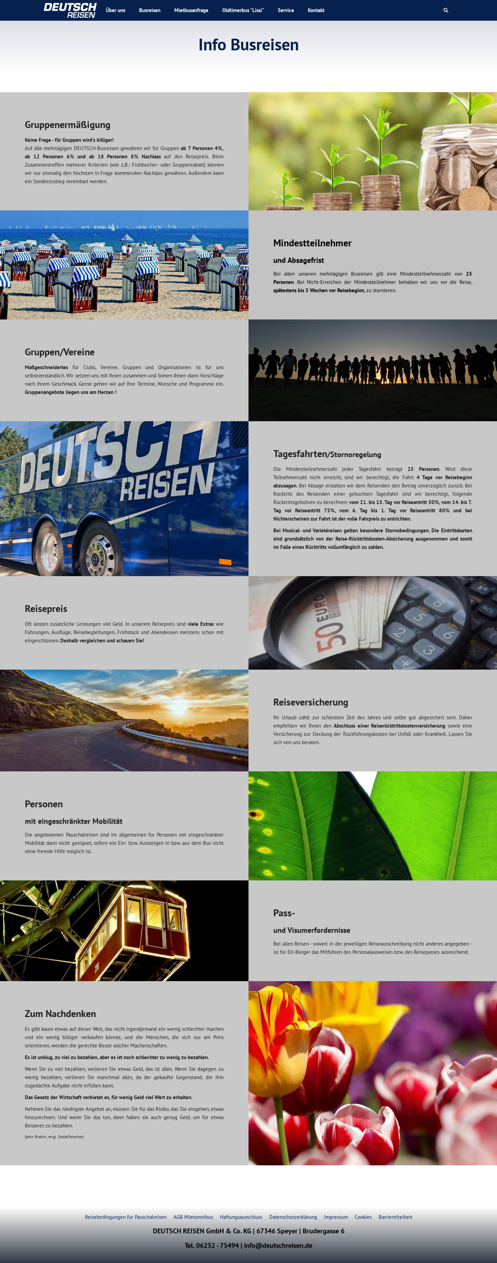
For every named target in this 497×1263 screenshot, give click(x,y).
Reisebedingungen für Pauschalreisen (126, 1217)
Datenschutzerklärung (293, 1217)
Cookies (363, 1217)
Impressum (336, 1217)
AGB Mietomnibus (193, 1217)
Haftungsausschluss (241, 1217)
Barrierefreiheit (395, 1217)
